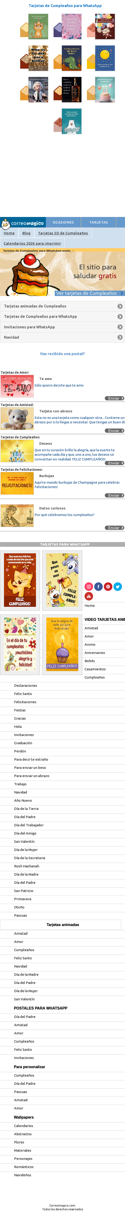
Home (9, 233)
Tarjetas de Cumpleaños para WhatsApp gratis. (37, 251)
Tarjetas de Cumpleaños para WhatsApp (65, 6)
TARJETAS (98, 222)
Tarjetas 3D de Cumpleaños (63, 233)
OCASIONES (63, 222)
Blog (26, 233)
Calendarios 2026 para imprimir (32, 243)
